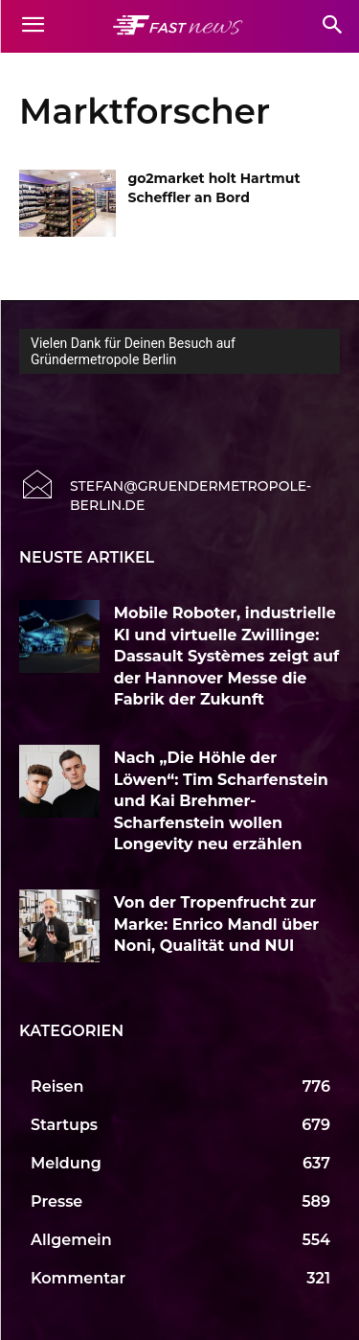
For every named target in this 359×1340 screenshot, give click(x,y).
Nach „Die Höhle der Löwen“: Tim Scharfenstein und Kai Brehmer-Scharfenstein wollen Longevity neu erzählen (221, 801)
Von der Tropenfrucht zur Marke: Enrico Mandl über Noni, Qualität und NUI (216, 924)
